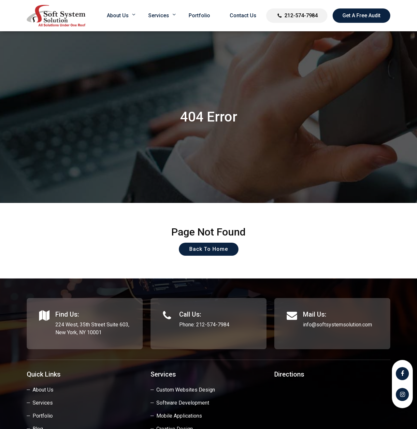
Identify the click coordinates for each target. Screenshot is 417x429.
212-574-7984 (301, 15)
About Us (43, 390)
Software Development (182, 403)
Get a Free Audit (361, 15)
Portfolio (199, 15)
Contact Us (243, 15)
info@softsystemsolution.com (337, 325)
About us (118, 15)
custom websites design (185, 390)
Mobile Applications (179, 416)
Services (158, 15)
